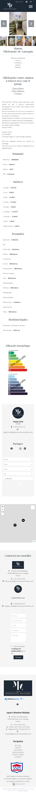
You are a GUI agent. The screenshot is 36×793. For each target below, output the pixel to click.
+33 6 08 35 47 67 (19, 427)
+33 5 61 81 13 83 (19, 579)
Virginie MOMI (18, 422)
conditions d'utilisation (12, 790)
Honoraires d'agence (25, 779)
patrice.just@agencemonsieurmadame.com (19, 581)
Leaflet (34, 541)
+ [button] (2, 506)
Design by (20, 784)
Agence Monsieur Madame (18, 712)
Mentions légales (11, 779)
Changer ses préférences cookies (19, 781)
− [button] (2, 509)
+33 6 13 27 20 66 (24, 727)
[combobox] (18, 459)
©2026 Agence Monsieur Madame (18, 776)
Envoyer (18, 657)
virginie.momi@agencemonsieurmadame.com (18, 432)
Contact (18, 93)
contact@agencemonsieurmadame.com (18, 734)
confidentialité (28, 788)
